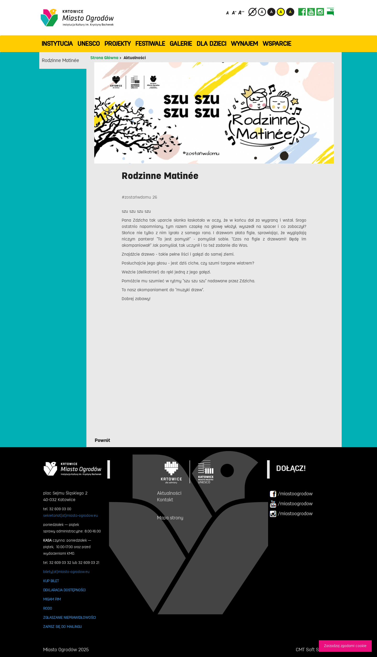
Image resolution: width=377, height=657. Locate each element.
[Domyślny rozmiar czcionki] (228, 12)
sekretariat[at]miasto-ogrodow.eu (70, 515)
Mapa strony (170, 517)
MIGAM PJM (52, 599)
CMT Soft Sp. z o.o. (315, 649)
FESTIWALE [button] (150, 44)
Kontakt (165, 499)
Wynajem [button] (244, 44)
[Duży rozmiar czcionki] (241, 12)
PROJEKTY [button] (117, 44)
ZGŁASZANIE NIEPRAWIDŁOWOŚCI (69, 617)
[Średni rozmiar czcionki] (234, 12)
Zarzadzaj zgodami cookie (345, 646)
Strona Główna (104, 58)
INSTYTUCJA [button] (57, 44)
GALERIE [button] (181, 44)
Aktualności (135, 58)
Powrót (102, 440)
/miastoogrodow (291, 494)
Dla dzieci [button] (211, 44)
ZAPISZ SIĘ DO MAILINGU (62, 626)
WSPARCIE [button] (277, 44)
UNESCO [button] (88, 44)
